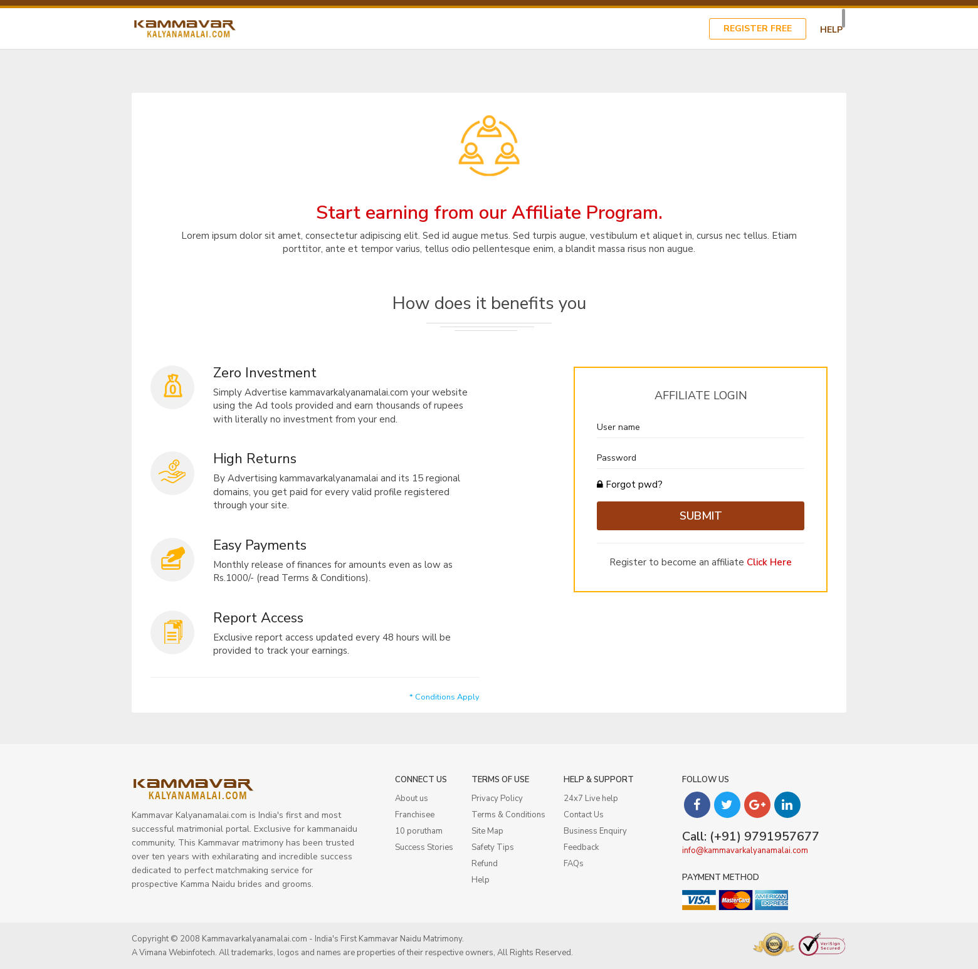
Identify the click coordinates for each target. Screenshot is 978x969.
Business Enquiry (595, 831)
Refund (484, 863)
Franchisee (414, 814)
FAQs (574, 863)
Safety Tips (492, 847)
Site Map (487, 831)
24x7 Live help (591, 798)
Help (831, 30)
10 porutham (419, 831)
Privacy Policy (497, 798)
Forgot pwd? (630, 484)
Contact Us (584, 814)
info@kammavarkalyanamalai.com (745, 850)
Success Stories (424, 847)
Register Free (757, 28)
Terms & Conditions (508, 814)
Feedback (581, 847)
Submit (701, 515)
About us (411, 798)
